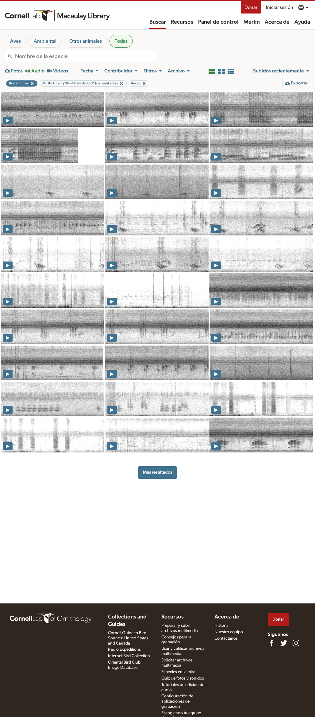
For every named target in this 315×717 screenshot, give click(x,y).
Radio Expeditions (124, 649)
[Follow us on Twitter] (283, 643)
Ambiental (45, 41)
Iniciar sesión (279, 7)
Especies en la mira (178, 672)
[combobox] (85, 56)
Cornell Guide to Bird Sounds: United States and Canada (128, 638)
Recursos (182, 22)
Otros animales (85, 41)
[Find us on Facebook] (271, 643)
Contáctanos (226, 638)
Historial (221, 625)
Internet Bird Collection (129, 656)
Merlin (252, 22)
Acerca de (277, 22)
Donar (250, 7)
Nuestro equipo (228, 632)
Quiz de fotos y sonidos (182, 678)
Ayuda (302, 22)
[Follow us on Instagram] (296, 643)
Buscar (157, 22)
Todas (121, 41)
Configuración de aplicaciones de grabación (177, 701)
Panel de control (218, 22)
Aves (15, 41)
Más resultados (157, 472)
